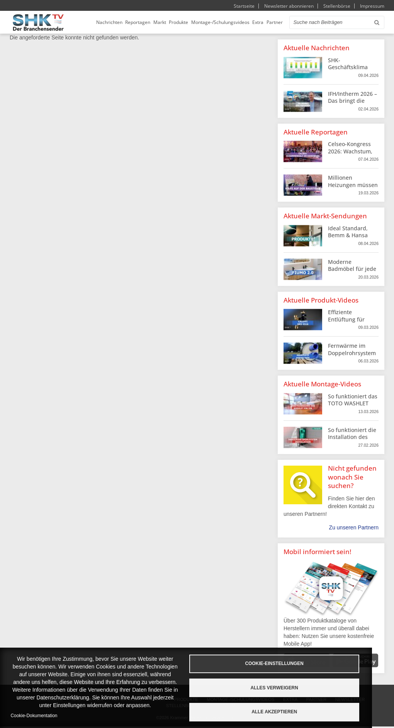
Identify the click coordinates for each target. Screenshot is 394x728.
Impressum (372, 6)
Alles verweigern (290, 687)
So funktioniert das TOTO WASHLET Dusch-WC (352, 404)
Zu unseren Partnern (354, 529)
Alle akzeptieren (291, 711)
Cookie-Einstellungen (291, 663)
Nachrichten (121, 23)
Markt (171, 23)
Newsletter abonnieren (289, 6)
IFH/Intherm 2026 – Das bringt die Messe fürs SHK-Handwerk (352, 105)
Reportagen (149, 23)
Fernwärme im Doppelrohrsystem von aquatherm (352, 353)
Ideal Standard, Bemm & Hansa (348, 233)
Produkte (190, 23)
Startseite (244, 6)
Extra (270, 23)
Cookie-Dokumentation (34, 715)
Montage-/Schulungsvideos (233, 23)
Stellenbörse (336, 6)
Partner (287, 23)
